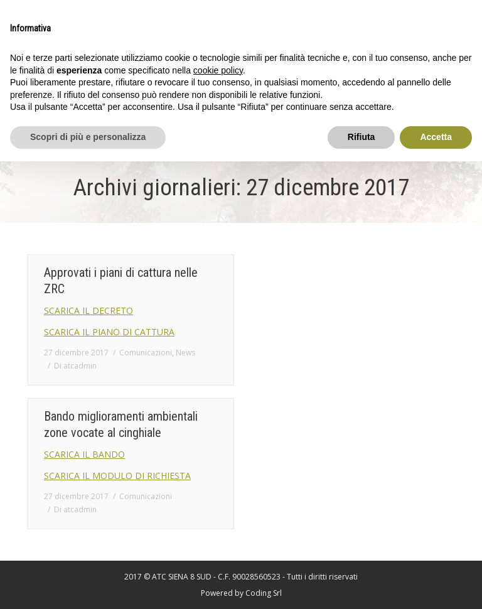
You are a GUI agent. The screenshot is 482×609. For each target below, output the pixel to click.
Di (75, 365)
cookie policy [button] (218, 70)
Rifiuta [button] (361, 137)
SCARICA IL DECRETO (88, 310)
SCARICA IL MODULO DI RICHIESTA (117, 476)
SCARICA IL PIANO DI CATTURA (109, 332)
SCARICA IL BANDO (303, 310)
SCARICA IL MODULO (307, 332)
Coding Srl (263, 593)
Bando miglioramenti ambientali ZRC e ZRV (340, 280)
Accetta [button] (436, 137)
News (185, 352)
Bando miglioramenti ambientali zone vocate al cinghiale (121, 424)
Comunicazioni (145, 352)
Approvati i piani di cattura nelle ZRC (121, 280)
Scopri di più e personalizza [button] (88, 137)
